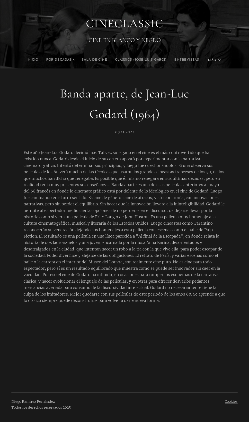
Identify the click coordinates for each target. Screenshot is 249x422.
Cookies (231, 401)
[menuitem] (21, 60)
